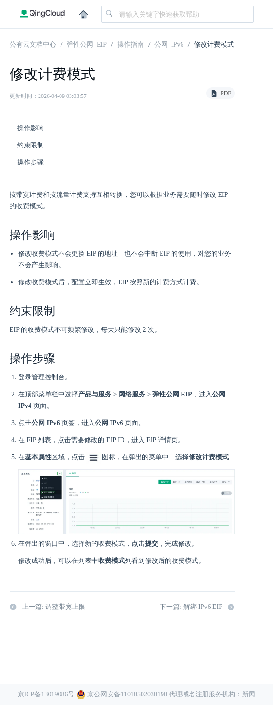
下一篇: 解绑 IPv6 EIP (197, 607)
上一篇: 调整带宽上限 (47, 607)
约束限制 (30, 145)
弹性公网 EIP (87, 43)
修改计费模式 (214, 43)
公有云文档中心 (33, 43)
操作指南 (130, 43)
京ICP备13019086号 (46, 694)
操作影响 (30, 128)
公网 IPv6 (168, 43)
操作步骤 (30, 162)
